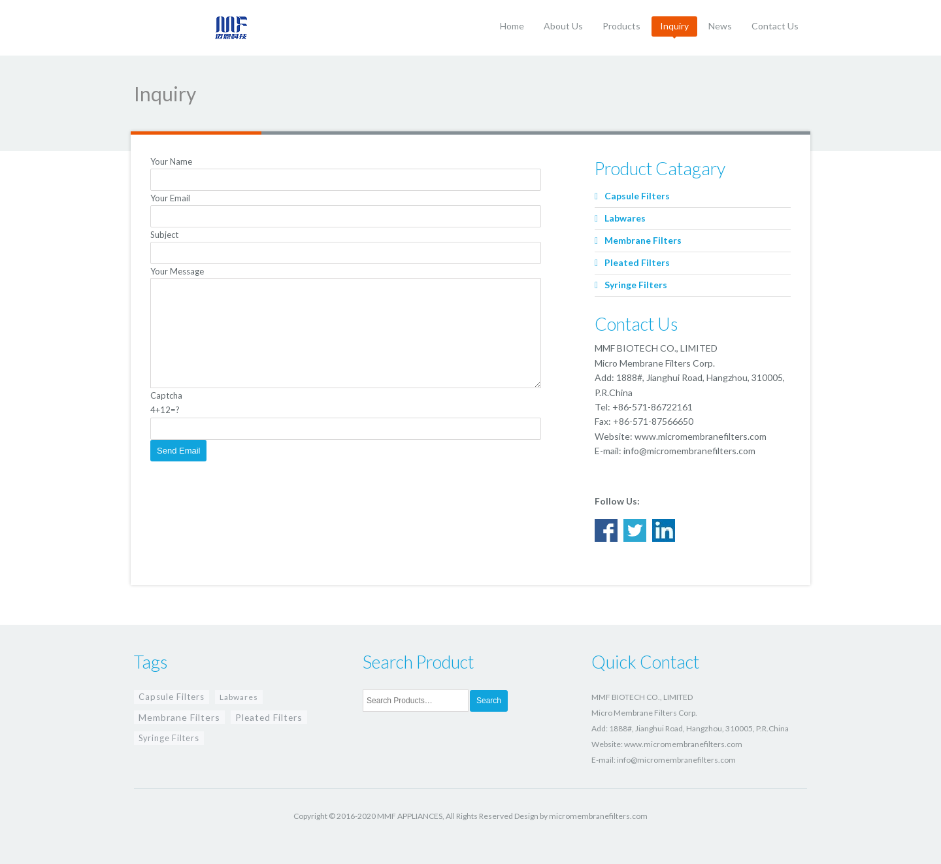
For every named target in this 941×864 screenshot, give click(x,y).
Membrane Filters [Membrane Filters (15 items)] (179, 717)
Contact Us (775, 25)
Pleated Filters (637, 262)
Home (512, 25)
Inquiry (674, 25)
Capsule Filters (637, 195)
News (720, 25)
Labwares (625, 218)
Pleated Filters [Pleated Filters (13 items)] (269, 717)
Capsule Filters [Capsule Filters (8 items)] (172, 696)
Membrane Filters (643, 240)
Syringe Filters (635, 284)
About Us (563, 25)
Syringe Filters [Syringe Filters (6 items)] (169, 738)
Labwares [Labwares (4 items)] (239, 697)
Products (621, 25)
